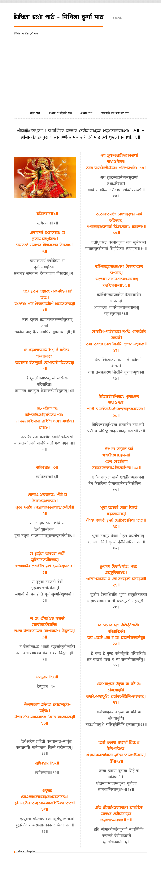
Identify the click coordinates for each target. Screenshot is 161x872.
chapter (30, 851)
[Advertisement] (80, 76)
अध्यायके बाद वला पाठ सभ (115, 113)
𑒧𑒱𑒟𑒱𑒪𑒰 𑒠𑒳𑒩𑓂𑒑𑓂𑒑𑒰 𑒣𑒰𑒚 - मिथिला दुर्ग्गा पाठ (58, 17)
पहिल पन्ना (35, 113)
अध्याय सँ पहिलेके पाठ (60, 113)
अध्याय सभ (86, 113)
